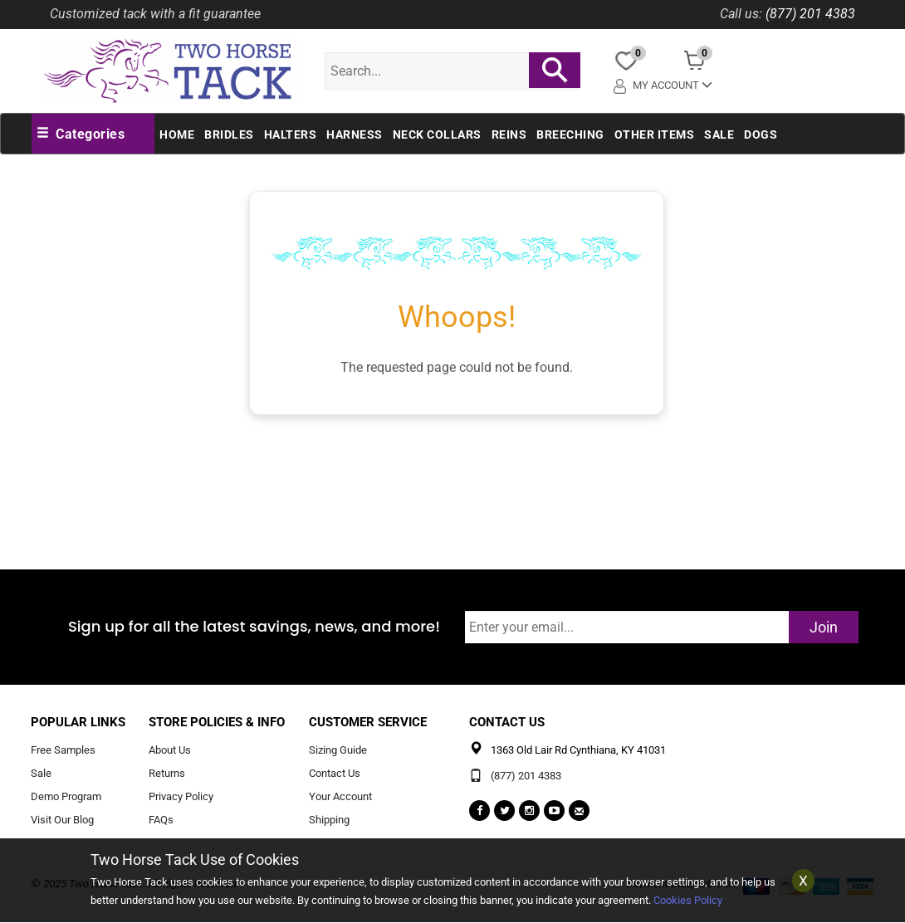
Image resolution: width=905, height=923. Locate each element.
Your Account (340, 796)
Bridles (229, 134)
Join (824, 627)
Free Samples (63, 751)
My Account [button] (663, 85)
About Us (170, 751)
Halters (290, 134)
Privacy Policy (181, 796)
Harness (354, 134)
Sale (719, 134)
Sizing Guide (338, 751)
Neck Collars (437, 134)
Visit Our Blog (62, 819)
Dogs (760, 134)
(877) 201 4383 (810, 14)
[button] (81, 134)
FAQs (161, 819)
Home (176, 134)
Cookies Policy (687, 900)
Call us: (741, 14)
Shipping (329, 819)
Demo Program (66, 796)
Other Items (654, 134)
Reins (509, 134)
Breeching (570, 134)
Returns (167, 774)
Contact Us (334, 774)
